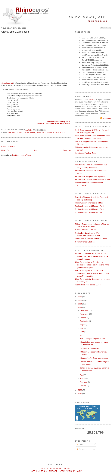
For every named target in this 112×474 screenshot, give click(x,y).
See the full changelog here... (58, 121)
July (82, 328)
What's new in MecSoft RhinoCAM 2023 (91, 239)
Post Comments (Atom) (21, 155)
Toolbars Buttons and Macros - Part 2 (89, 209)
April (82, 375)
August (83, 325)
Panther (48, 133)
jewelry (40, 133)
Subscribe (105, 119)
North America (38, 471)
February (84, 382)
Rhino (62, 133)
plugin (56, 133)
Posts (80, 445)
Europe (53, 471)
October (83, 318)
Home (36, 150)
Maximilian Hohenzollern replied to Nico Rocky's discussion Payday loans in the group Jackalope (91, 256)
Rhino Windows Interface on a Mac (89, 203)
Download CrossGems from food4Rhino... (53, 123)
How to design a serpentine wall (92, 338)
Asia (79, 471)
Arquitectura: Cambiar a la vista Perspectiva (92, 179)
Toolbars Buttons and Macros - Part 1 (89, 212)
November (84, 314)
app (9, 133)
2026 (80, 297)
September (84, 321)
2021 (80, 394)
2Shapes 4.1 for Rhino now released (93, 358)
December (84, 310)
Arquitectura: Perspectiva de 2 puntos (90, 176)
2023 (80, 307)
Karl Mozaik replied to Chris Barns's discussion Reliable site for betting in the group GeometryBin (92, 273)
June (82, 332)
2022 (80, 390)
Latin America (67, 471)
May (82, 335)
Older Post (67, 150)
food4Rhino (17, 133)
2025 (80, 300)
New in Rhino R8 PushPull (85, 230)
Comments (82, 449)
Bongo (67, 468)
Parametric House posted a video (88, 285)
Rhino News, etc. (87, 17)
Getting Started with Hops (85, 242)
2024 (80, 304)
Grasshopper (29, 133)
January (83, 386)
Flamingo (55, 468)
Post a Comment (8, 146)
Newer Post (6, 150)
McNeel (92, 100)
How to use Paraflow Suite (85, 153)
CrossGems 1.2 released (15, 31)
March (83, 379)
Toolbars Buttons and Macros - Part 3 (89, 206)
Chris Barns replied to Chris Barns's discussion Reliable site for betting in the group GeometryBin (92, 264)
